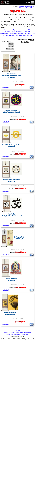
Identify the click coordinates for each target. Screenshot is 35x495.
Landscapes (4, 33)
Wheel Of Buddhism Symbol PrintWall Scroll (11, 146)
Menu (30, 2)
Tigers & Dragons (19, 30)
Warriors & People (16, 33)
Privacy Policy (19, 332)
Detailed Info (5, 87)
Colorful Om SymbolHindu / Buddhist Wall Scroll (11, 111)
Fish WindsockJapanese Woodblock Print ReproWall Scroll (11, 76)
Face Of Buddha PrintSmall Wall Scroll (10, 314)
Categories (9, 48)
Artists (11, 43)
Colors (11, 46)
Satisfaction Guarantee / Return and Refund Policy (18, 333)
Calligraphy (31, 30)
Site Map (17, 330)
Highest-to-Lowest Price (26, 8)
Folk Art (27, 33)
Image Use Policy (9, 332)
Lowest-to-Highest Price (26, 6)
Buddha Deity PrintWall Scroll (11, 279)
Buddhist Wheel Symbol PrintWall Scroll (11, 180)
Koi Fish (27, 32)
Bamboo (8, 32)
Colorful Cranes (17, 32)
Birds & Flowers (6, 30)
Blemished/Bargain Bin (24, 35)
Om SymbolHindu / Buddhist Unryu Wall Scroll (12, 215)
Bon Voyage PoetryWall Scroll (19, 238)
